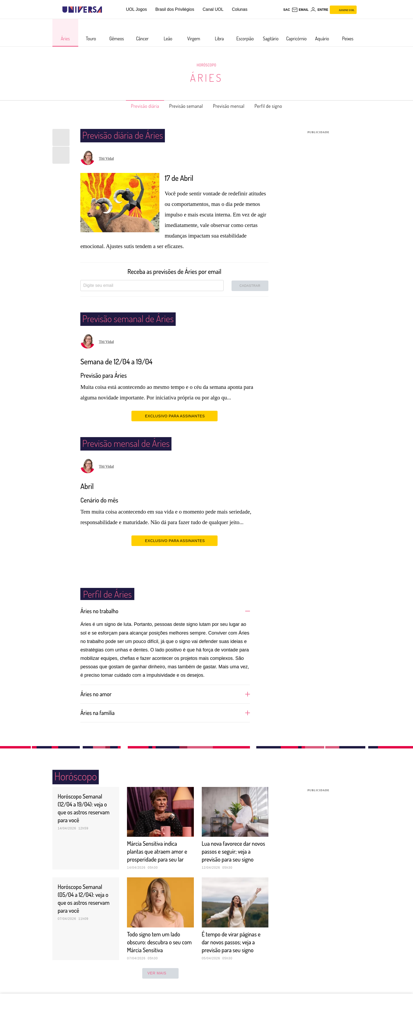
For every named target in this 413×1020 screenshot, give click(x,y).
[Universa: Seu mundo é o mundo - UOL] (82, 9)
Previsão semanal (183, 106)
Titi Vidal (106, 159)
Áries (206, 77)
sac (286, 10)
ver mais (161, 981)
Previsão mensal (232, 106)
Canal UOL (213, 9)
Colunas (239, 9)
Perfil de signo (277, 106)
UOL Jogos (136, 9)
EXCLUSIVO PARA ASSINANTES (174, 415)
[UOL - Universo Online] (106, 9)
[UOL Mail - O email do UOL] (300, 10)
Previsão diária (136, 106)
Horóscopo (206, 65)
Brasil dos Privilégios (174, 9)
